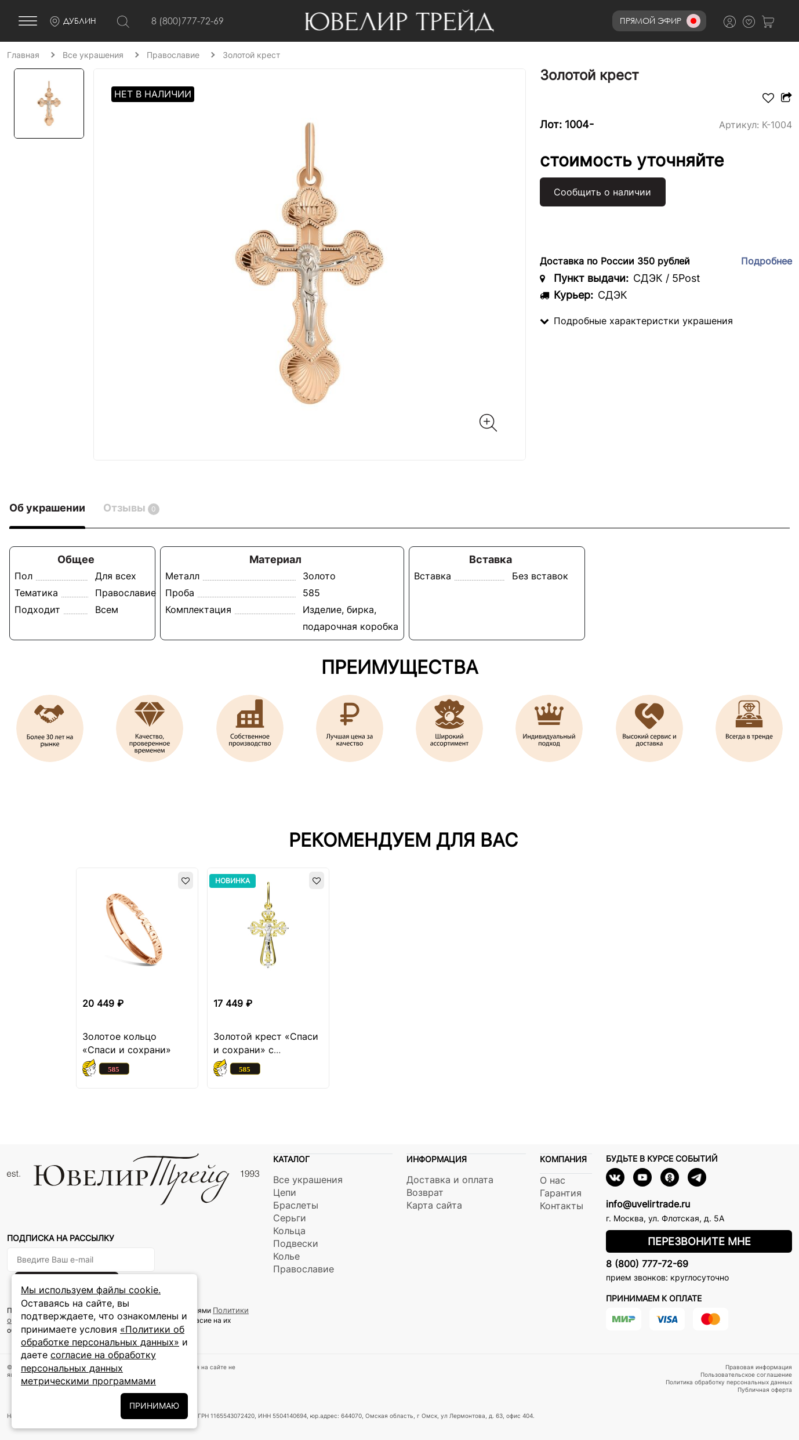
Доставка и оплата (449, 1179)
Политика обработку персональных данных (729, 1382)
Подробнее (766, 261)
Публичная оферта (765, 1389)
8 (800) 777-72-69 (647, 1263)
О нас (552, 1180)
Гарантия (561, 1193)
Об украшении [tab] (47, 508)
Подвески (295, 1243)
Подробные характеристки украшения (636, 321)
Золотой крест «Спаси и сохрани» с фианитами (265, 1050)
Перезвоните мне (699, 1241)
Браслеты (295, 1205)
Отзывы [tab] (131, 508)
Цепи (284, 1192)
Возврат (425, 1192)
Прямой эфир (660, 21)
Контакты (561, 1206)
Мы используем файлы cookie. (91, 1290)
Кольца (289, 1230)
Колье (286, 1256)
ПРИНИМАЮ (154, 1405)
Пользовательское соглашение (746, 1374)
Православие (303, 1269)
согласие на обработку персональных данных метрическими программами (88, 1368)
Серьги (289, 1218)
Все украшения (308, 1179)
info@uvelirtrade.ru (648, 1204)
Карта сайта (434, 1205)
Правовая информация (758, 1366)
